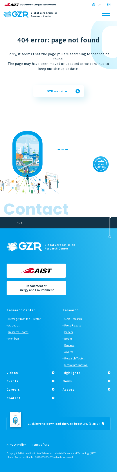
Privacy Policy (16, 444)
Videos (12, 372)
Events (12, 381)
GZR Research (73, 319)
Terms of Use (40, 444)
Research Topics (74, 358)
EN (109, 4)
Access (69, 389)
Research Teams (18, 332)
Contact (13, 398)
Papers (68, 332)
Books (68, 338)
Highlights (71, 372)
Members (13, 338)
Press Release (72, 325)
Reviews (69, 345)
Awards (68, 352)
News (67, 381)
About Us (14, 325)
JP (99, 4)
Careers (13, 389)
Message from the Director (24, 319)
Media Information (75, 365)
